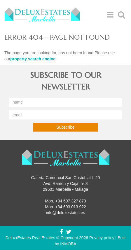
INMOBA (68, 244)
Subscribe (65, 127)
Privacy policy (101, 237)
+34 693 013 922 (70, 206)
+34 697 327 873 (70, 201)
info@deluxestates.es (65, 212)
